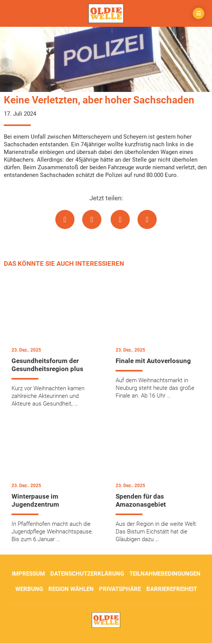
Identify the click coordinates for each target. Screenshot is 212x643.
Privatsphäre (120, 589)
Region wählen (71, 589)
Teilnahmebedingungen (164, 573)
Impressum (28, 573)
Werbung (29, 589)
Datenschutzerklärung (87, 573)
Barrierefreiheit (171, 589)
